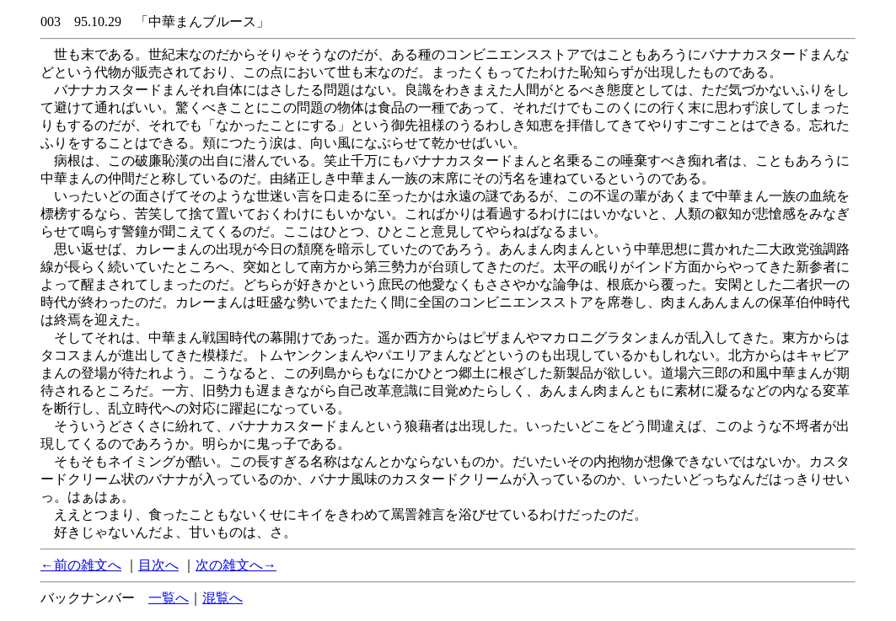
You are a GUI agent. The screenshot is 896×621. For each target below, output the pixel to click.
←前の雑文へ (80, 565)
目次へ (158, 565)
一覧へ (168, 598)
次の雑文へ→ (236, 565)
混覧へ (222, 598)
